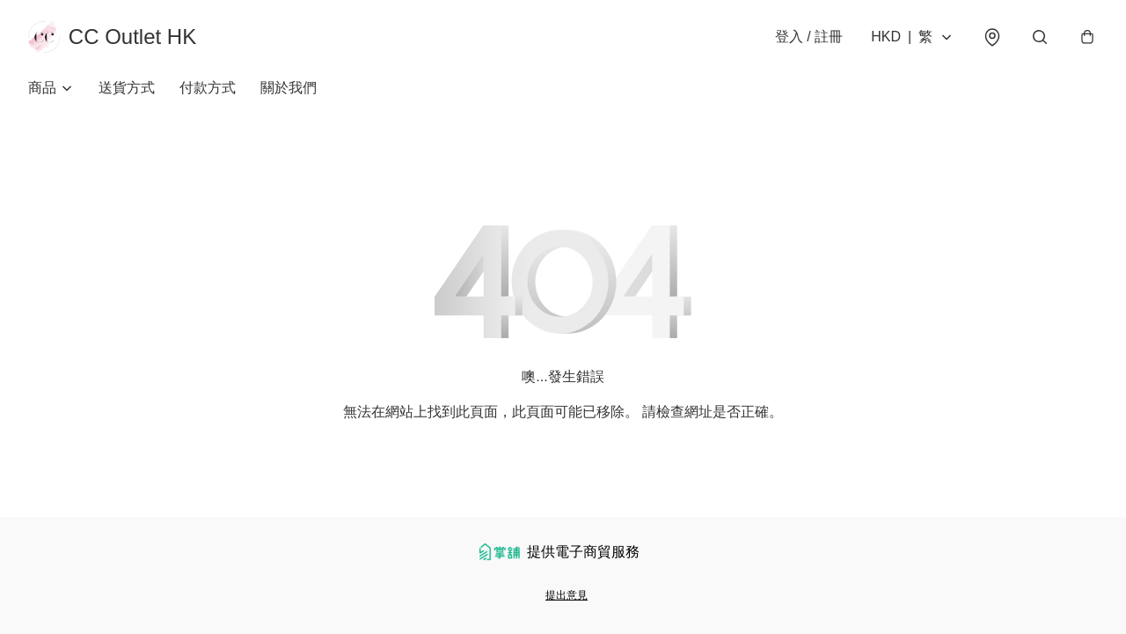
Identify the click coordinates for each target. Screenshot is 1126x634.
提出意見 (566, 595)
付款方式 (207, 87)
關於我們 (288, 87)
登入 (809, 36)
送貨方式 (127, 87)
